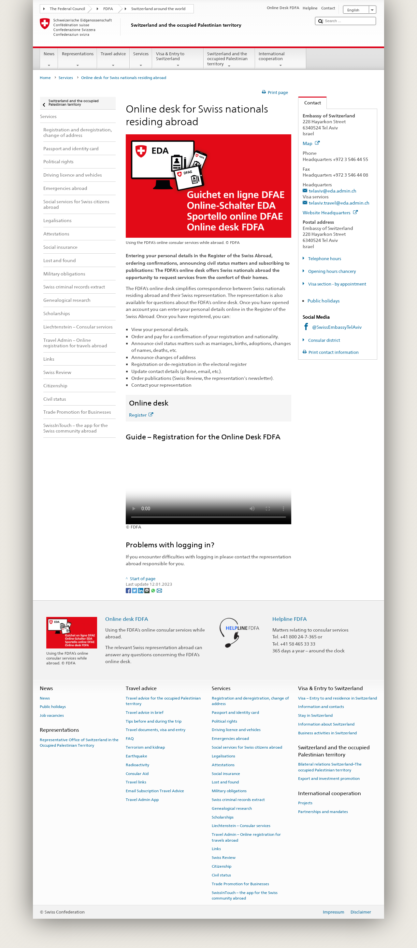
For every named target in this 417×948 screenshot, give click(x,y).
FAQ (130, 738)
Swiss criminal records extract (238, 799)
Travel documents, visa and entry (155, 730)
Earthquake (136, 756)
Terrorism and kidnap (145, 747)
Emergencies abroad (230, 738)
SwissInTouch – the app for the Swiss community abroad (245, 895)
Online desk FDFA (126, 619)
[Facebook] (129, 590)
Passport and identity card (235, 712)
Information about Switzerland (326, 724)
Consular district (323, 340)
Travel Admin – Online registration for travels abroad (246, 837)
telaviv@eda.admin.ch (332, 191)
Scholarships (223, 817)
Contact (309, 102)
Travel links (136, 782)
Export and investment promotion (329, 778)
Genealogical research (232, 808)
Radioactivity (137, 765)
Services (141, 59)
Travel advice (113, 59)
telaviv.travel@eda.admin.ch (339, 203)
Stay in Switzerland (315, 715)
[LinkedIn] (141, 590)
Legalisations (223, 756)
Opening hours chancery (331, 271)
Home (45, 77)
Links (216, 849)
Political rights (224, 721)
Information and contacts (321, 706)
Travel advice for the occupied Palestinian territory (163, 701)
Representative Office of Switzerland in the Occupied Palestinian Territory (79, 743)
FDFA (108, 9)
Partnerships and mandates (323, 811)
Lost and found (225, 782)
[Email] (159, 590)
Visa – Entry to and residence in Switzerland (337, 698)
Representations (77, 59)
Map (311, 143)
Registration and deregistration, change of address (250, 701)
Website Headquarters (330, 212)
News (49, 59)
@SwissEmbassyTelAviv (337, 327)
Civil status (221, 875)
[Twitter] (135, 590)
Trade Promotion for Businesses (240, 884)
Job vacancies (52, 715)
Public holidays (324, 300)
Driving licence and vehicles (236, 730)
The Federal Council (67, 9)
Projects (305, 803)
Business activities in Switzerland (327, 733)
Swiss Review (224, 857)
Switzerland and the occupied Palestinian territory (229, 59)
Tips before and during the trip (153, 721)
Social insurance (226, 773)
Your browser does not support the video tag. (208, 483)
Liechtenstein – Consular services (241, 825)
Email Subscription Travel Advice (155, 791)
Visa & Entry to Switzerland (177, 59)
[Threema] (147, 590)
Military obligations (229, 791)
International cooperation (280, 59)
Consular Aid (137, 773)
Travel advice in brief (145, 712)
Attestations (223, 765)
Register (141, 415)
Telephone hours (324, 258)
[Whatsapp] (154, 590)
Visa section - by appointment (336, 284)
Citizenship (221, 866)
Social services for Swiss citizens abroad (247, 747)
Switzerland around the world (158, 9)
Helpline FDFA (289, 619)
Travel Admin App (142, 799)
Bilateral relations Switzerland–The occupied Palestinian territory (330, 767)
